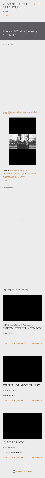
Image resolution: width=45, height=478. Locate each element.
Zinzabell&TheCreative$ (14, 177)
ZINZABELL (31, 174)
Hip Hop (26, 170)
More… (6, 15)
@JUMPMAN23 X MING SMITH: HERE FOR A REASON (22, 326)
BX (21, 170)
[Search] (34, 4)
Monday (18, 174)
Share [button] (5, 181)
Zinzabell (34, 112)
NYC (25, 174)
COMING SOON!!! (14, 442)
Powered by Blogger (23, 471)
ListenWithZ (8, 174)
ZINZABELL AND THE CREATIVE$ (17, 5)
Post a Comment (18, 344)
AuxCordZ (14, 170)
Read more (37, 344)
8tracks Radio (7, 113)
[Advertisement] (22, 266)
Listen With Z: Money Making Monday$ (15, 112)
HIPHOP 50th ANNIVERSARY (21, 385)
